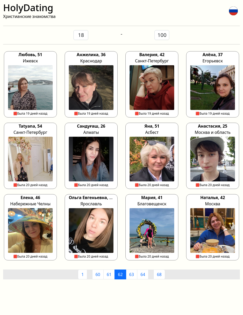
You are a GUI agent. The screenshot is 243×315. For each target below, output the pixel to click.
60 (98, 274)
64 (142, 274)
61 (109, 274)
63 (131, 274)
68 (159, 274)
